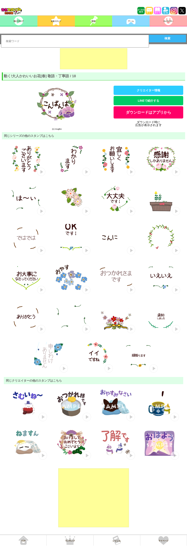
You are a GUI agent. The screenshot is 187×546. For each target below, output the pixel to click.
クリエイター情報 (148, 90)
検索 (167, 38)
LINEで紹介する (148, 100)
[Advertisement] (93, 58)
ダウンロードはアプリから (148, 112)
